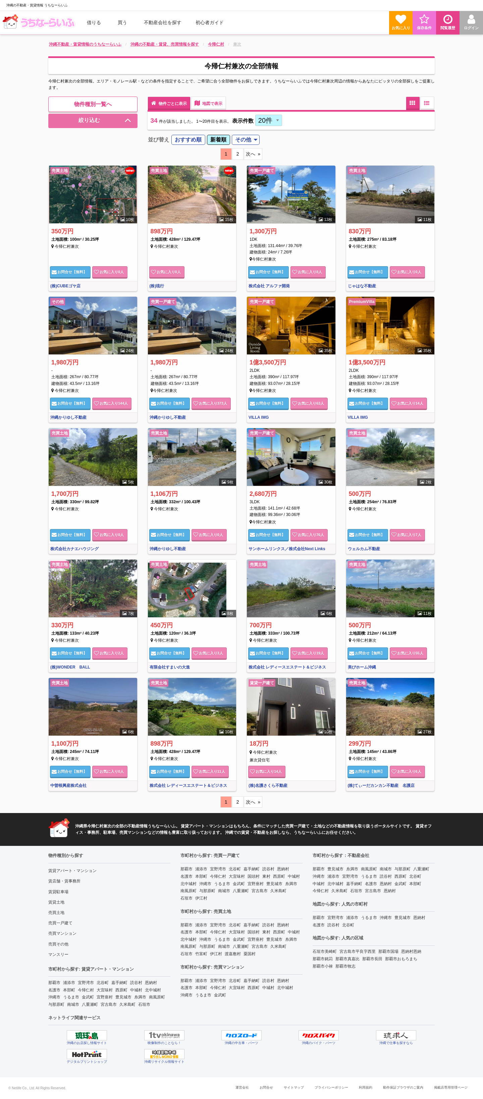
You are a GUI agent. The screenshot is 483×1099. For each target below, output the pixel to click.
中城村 (136, 990)
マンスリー (58, 954)
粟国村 (250, 953)
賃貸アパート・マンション (72, 870)
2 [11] (237, 154)
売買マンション (62, 933)
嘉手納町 (119, 982)
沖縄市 (54, 997)
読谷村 (136, 982)
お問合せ (69, 272)
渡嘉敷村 (233, 953)
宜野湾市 (86, 982)
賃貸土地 (56, 902)
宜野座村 (105, 997)
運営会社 (242, 1087)
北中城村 (153, 990)
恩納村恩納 (411, 951)
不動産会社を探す (162, 22)
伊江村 (201, 898)
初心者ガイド (210, 22)
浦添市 (69, 982)
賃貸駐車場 (58, 891)
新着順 (218, 139)
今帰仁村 (86, 990)
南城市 (73, 1004)
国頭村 (254, 876)
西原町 (121, 990)
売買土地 (56, 912)
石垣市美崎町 (325, 951)
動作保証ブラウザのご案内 (403, 1087)
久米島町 (127, 1004)
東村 (266, 876)
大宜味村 (105, 990)
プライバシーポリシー (331, 1087)
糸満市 (140, 997)
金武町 (88, 997)
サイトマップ (294, 1087)
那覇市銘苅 (323, 959)
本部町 (69, 990)
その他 (243, 139)
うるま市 (71, 997)
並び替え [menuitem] (158, 139)
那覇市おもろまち (401, 959)
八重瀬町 (90, 1004)
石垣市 (144, 1004)
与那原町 (56, 1004)
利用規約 (365, 1087)
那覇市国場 (388, 951)
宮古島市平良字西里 (357, 951)
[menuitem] (40, 22)
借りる (94, 22)
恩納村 (151, 982)
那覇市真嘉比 (347, 959)
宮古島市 (109, 1004)
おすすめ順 (188, 139)
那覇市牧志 (345, 966)
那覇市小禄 (323, 966)
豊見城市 (123, 997)
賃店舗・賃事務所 (64, 881)
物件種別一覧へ (93, 104)
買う (122, 22)
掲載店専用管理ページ (451, 1087)
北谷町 (103, 982)
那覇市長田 (372, 959)
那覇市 (54, 982)
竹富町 (201, 953)
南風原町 (157, 997)
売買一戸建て (60, 923)
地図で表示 (208, 103)
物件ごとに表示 (169, 103)
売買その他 (58, 944)
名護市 (54, 990)
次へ (250, 154)
